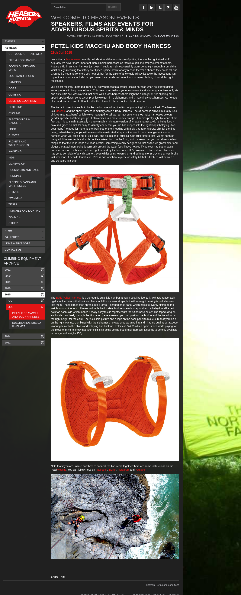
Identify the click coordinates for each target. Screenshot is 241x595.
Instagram (124, 469)
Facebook (101, 469)
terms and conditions (168, 585)
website (61, 469)
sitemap (150, 585)
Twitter (112, 469)
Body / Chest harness (68, 297)
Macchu (60, 110)
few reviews (73, 59)
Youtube (140, 469)
